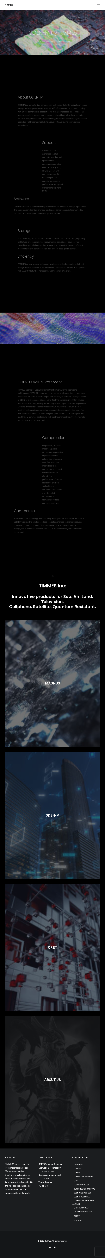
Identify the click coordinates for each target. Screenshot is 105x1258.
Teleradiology (45, 1182)
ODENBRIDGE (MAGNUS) (83, 1177)
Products (78, 1164)
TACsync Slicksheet (83, 1212)
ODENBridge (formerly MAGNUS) (83, 1202)
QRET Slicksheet (81, 1208)
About (77, 1216)
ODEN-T (77, 1173)
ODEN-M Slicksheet (82, 1193)
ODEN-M (77, 1168)
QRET (76, 1181)
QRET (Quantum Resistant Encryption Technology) (50, 1166)
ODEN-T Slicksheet (82, 1197)
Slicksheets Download (84, 1189)
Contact (78, 1220)
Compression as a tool (49, 1175)
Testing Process (81, 1185)
